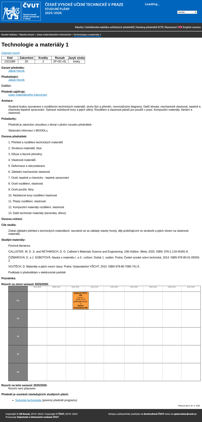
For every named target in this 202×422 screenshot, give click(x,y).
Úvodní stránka (9, 34)
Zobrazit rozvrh (10, 53)
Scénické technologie (28, 400)
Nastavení (171, 27)
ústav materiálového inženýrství (54, 34)
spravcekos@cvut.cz (185, 413)
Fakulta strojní (26, 34)
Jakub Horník (16, 70)
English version (189, 27)
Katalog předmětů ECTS (149, 27)
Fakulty (79, 27)
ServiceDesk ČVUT (154, 413)
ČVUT (61, 413)
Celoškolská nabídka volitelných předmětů (110, 27)
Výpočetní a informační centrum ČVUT (38, 417)
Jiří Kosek (24, 413)
